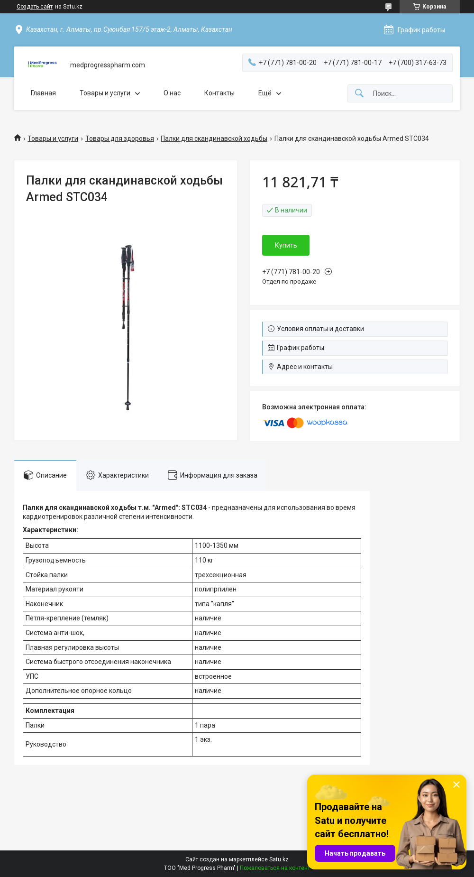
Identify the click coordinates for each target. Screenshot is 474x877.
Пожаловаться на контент (275, 868)
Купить (286, 245)
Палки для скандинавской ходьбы (214, 138)
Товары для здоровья (119, 138)
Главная (43, 93)
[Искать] (359, 93)
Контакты (219, 93)
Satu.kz (279, 859)
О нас (172, 93)
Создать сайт (35, 6)
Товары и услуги (105, 93)
